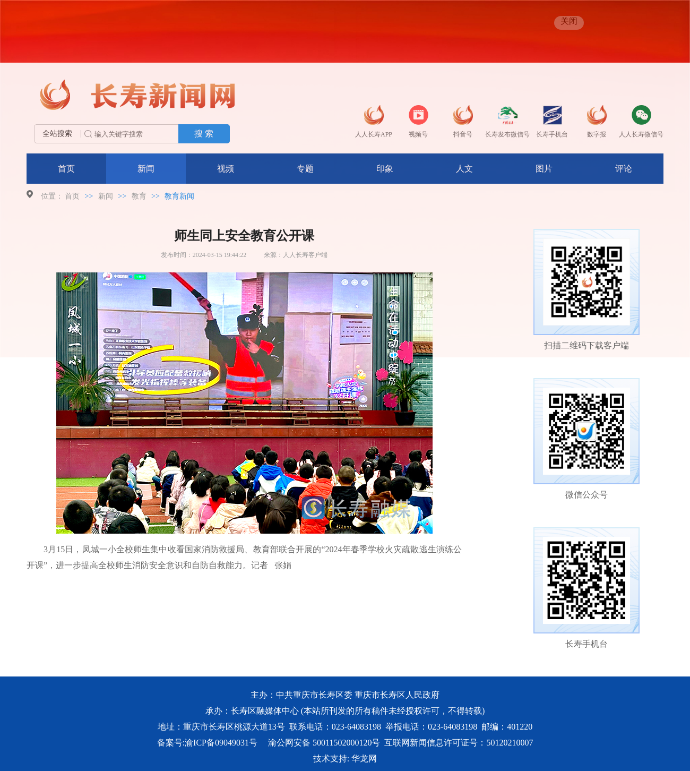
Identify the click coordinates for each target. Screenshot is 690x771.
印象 (384, 168)
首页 (66, 168)
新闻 (145, 168)
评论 (623, 168)
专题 (305, 168)
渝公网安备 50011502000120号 (324, 742)
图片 (544, 168)
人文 (464, 168)
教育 (139, 196)
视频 (225, 168)
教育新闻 (179, 196)
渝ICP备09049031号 (221, 742)
